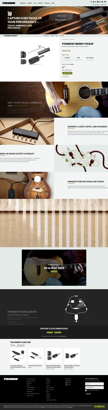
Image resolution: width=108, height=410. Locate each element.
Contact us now (63, 336)
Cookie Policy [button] (42, 407)
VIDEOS (52, 35)
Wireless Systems (31, 387)
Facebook (68, 378)
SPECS (56, 35)
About (47, 391)
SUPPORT (40, 3)
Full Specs (65, 76)
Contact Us (103, 4)
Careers (48, 397)
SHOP (52, 3)
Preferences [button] (70, 407)
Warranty (48, 395)
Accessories (21, 345)
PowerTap (72, 39)
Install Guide (58, 332)
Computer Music (30, 389)
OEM (35, 3)
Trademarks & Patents (51, 400)
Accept (99, 406)
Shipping (48, 381)
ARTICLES (47, 3)
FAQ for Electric (50, 389)
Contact (48, 393)
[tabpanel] (54, 267)
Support (48, 378)
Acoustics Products (31, 378)
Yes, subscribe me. (93, 390)
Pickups (12, 345)
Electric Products (31, 381)
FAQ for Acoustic (50, 387)
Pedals (28, 385)
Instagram (68, 380)
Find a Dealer (96, 4)
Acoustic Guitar (65, 39)
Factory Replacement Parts (33, 393)
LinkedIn (68, 384)
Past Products (30, 395)
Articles (48, 385)
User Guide (49, 332)
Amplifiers (29, 383)
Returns (48, 383)
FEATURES (46, 35)
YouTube (68, 382)
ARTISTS (29, 3)
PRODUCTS (23, 3)
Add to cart (67, 73)
